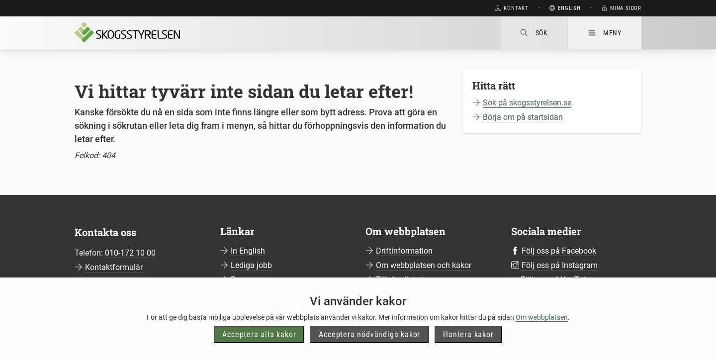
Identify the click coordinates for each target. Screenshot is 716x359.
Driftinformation (404, 251)
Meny (605, 33)
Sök (534, 33)
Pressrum (247, 279)
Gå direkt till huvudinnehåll (435, 8)
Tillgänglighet (400, 279)
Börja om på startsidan (523, 117)
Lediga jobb (251, 265)
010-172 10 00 (130, 253)
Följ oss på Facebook (559, 251)
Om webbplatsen (542, 337)
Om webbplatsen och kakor (423, 265)
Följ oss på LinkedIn (557, 294)
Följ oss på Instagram (560, 265)
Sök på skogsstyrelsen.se (527, 102)
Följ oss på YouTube (556, 279)
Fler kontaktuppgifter (121, 281)
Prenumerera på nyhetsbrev (279, 294)
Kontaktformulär (114, 267)
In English (248, 251)
